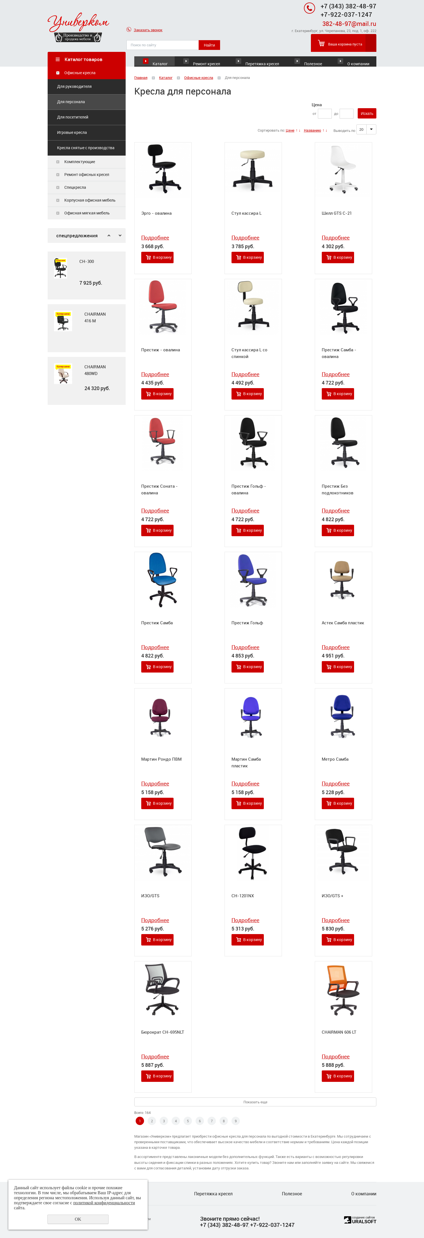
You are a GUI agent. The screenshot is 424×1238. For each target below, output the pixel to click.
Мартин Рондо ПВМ (161, 759)
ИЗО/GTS (150, 896)
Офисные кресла (80, 73)
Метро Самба (335, 759)
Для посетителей (72, 117)
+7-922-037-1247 (272, 1225)
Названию (312, 130)
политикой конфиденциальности (104, 1202)
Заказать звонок (144, 30)
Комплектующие (79, 162)
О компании (357, 59)
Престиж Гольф (247, 623)
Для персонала (71, 102)
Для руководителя (74, 86)
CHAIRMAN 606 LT (339, 1032)
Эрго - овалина (156, 213)
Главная (140, 77)
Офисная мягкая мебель (87, 213)
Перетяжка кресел (260, 59)
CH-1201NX (243, 896)
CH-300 (86, 261)
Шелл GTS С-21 (337, 213)
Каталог (160, 59)
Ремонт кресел (214, 59)
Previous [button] (108, 235)
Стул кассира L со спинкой (249, 353)
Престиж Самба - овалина (339, 353)
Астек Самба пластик (343, 623)
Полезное (307, 59)
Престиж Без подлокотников (338, 489)
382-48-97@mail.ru (349, 24)
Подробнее (155, 237)
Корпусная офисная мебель (90, 200)
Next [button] (120, 235)
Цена (317, 105)
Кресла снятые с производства (85, 148)
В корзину (162, 257)
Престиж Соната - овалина (159, 489)
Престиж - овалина (160, 350)
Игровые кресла (72, 132)
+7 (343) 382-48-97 (348, 6)
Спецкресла (75, 187)
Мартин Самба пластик (246, 762)
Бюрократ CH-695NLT (162, 1032)
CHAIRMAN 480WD (95, 370)
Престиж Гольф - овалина (249, 489)
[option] (87, 276)
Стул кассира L (247, 213)
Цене (290, 130)
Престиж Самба (157, 623)
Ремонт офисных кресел (86, 174)
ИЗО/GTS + (332, 896)
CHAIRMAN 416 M (95, 317)
